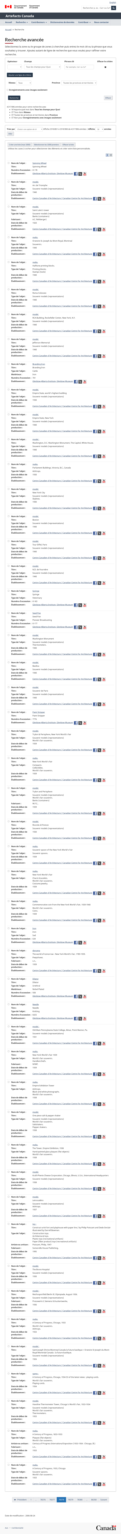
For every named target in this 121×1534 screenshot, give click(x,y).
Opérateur (12, 61)
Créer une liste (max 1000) (19, 144)
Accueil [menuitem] (8, 22)
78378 (62, 1500)
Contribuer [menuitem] (84, 22)
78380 (80, 1500)
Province (56, 82)
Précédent (22, 1499)
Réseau (12, 82)
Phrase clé (69, 61)
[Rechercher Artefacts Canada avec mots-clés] (14, 98)
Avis (6, 1528)
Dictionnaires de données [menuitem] (62, 22)
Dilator (35, 979)
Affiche (91, 129)
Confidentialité (17, 1528)
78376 (44, 1500)
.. (36, 1500)
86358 (95, 1500)
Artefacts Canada (20, 16)
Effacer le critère (104, 61)
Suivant (103, 1499)
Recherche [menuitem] (22, 22)
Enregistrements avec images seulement (28, 90)
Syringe (35, 591)
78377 (53, 1500)
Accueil (8, 29)
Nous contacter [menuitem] (101, 22)
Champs (28, 61)
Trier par (11, 129)
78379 (71, 1500)
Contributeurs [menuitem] (39, 22)
